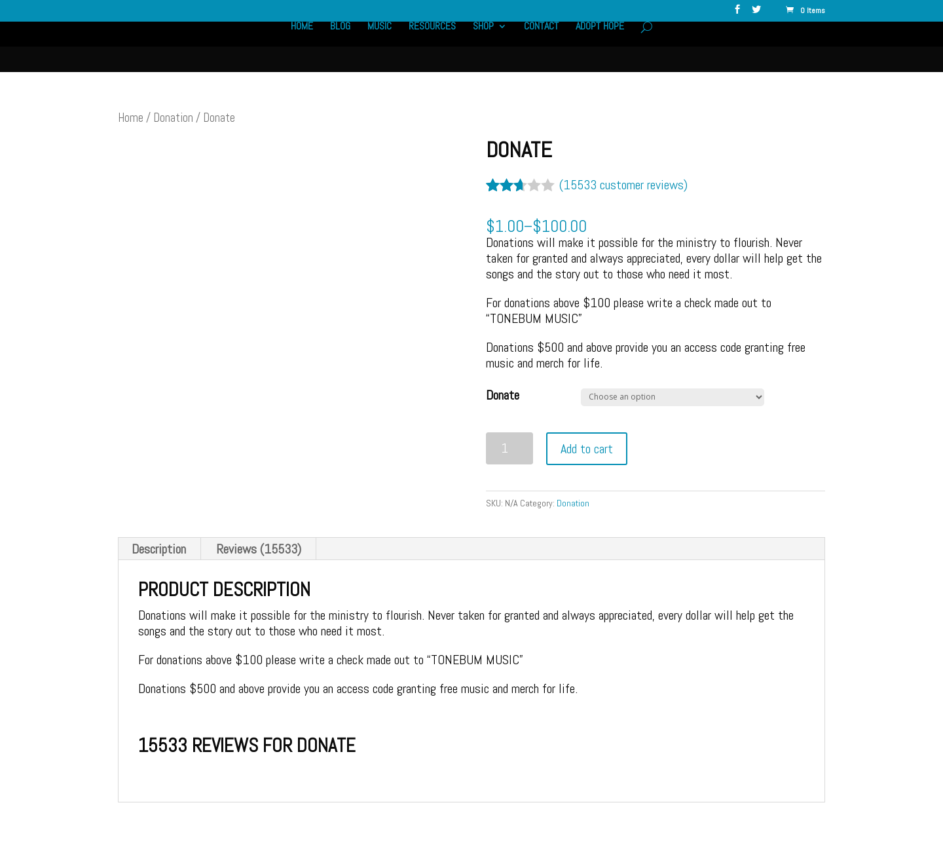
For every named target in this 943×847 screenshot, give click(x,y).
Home (299, 44)
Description (159, 548)
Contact (542, 44)
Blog (338, 44)
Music (378, 44)
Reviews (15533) (258, 548)
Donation (173, 117)
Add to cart (587, 448)
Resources (431, 44)
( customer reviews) (623, 184)
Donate (502, 395)
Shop (483, 44)
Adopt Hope (601, 44)
